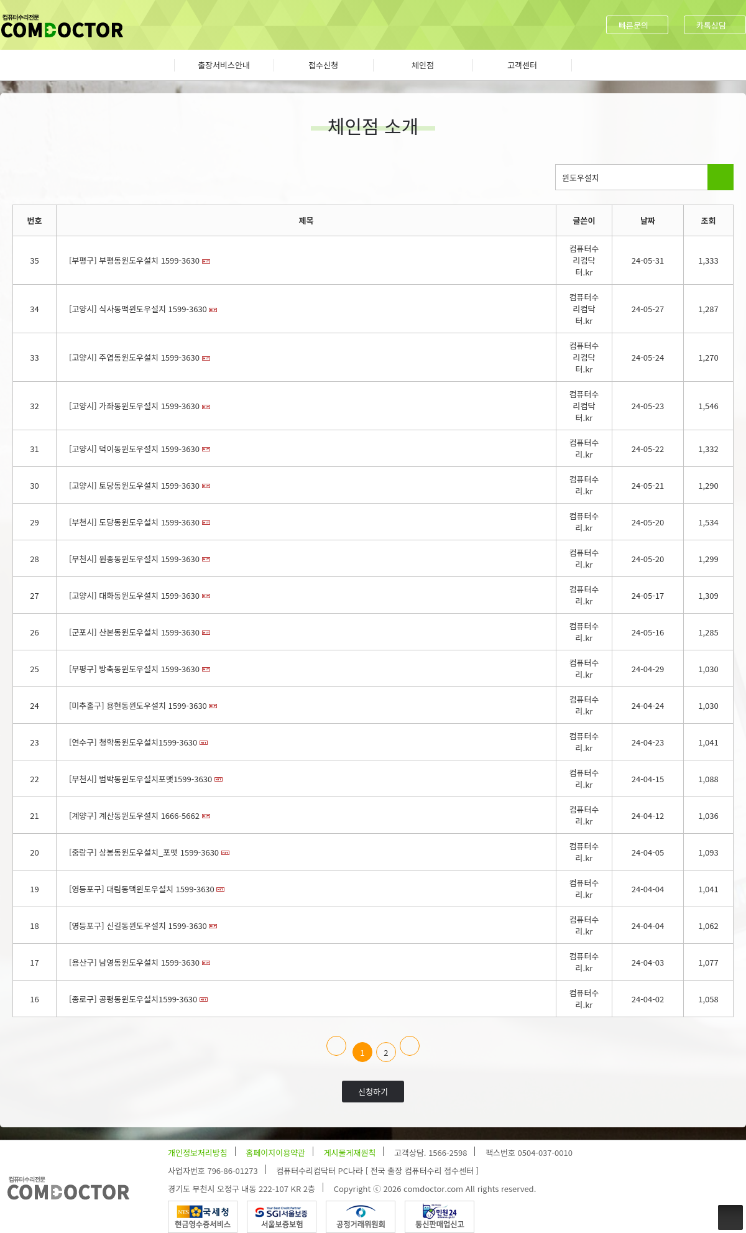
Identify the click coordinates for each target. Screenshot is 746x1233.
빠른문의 (633, 25)
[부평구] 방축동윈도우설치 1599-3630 (134, 669)
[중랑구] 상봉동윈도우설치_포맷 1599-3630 (144, 852)
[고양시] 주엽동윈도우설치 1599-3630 (134, 357)
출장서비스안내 (224, 65)
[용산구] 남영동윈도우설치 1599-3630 (134, 962)
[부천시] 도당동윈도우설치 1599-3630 (134, 522)
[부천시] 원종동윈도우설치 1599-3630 (134, 559)
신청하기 (373, 1091)
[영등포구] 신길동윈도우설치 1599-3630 (138, 925)
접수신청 (323, 65)
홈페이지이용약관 (275, 1152)
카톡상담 (711, 25)
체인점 (423, 65)
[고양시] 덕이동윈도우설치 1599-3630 (134, 449)
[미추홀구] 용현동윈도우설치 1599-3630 (138, 705)
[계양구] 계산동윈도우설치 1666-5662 (134, 815)
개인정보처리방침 (198, 1152)
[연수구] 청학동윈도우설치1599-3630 (133, 742)
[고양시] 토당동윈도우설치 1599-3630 (134, 485)
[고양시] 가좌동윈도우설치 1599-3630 (134, 406)
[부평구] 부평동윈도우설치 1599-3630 (134, 260)
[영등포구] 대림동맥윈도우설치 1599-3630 (141, 889)
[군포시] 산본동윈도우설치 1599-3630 (134, 632)
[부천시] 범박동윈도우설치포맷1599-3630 (140, 779)
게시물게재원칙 (350, 1152)
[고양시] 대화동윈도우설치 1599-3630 (134, 595)
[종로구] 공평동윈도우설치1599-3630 (133, 999)
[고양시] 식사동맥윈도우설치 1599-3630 (138, 309)
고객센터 (522, 65)
